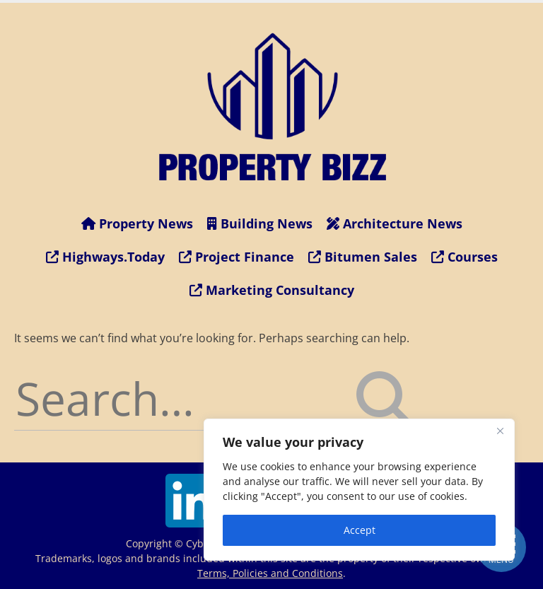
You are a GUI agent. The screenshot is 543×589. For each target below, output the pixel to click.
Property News (137, 223)
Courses (464, 256)
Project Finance (236, 256)
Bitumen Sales (362, 256)
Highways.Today (105, 256)
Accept (359, 530)
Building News (260, 223)
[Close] (499, 430)
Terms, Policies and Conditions (270, 573)
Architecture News (394, 223)
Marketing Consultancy (271, 289)
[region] (359, 490)
